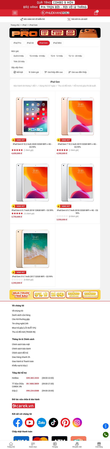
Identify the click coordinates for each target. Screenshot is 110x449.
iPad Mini (57, 43)
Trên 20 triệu (19, 61)
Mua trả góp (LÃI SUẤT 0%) (24, 328)
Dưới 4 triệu (19, 56)
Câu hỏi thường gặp (21, 319)
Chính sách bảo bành (21, 349)
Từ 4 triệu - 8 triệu (37, 56)
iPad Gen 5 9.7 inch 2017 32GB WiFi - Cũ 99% (32, 276)
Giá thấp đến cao (54, 72)
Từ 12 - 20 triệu (75, 56)
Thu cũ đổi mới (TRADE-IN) (24, 332)
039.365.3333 (32, 378)
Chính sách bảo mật (21, 344)
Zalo (106, 426)
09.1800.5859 (32, 384)
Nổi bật (18, 72)
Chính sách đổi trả (20, 353)
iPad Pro (17, 43)
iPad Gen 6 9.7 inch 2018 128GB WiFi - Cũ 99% (32, 210)
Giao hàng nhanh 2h (21, 357)
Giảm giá (34, 72)
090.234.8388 (32, 391)
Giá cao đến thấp (77, 72)
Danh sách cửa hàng (21, 315)
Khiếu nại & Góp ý (20, 365)
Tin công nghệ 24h (20, 323)
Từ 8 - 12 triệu (57, 56)
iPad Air (30, 43)
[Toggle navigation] (33, 445)
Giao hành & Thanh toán (23, 361)
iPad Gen (44, 43)
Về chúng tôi (17, 311)
